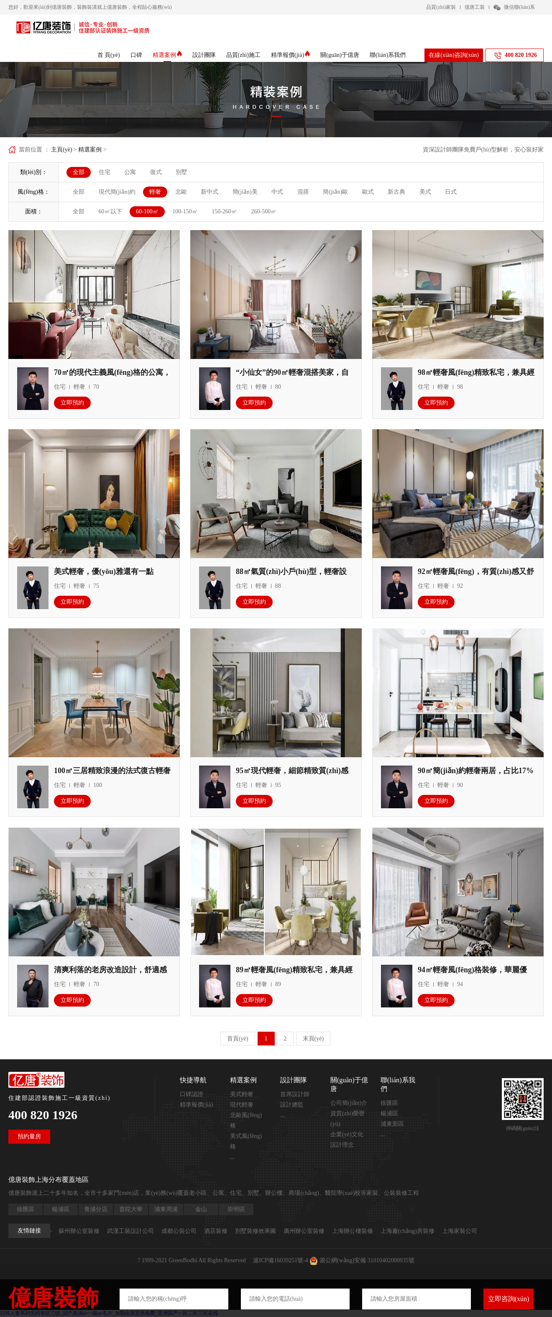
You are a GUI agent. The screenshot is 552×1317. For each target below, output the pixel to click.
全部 (78, 172)
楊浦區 (389, 1113)
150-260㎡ (224, 211)
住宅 (104, 172)
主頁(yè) (61, 149)
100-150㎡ (185, 211)
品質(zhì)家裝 (441, 7)
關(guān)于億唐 (339, 55)
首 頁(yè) (108, 55)
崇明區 (236, 1209)
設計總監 (292, 1105)
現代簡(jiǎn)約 (117, 192)
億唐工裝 (475, 7)
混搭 (303, 192)
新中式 (209, 192)
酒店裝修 (215, 1231)
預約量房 (29, 1136)
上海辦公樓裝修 (352, 1231)
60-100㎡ (147, 211)
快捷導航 (193, 1080)
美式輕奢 (241, 1094)
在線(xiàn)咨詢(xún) (454, 55)
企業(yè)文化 (346, 1134)
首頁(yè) (237, 1038)
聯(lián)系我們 (388, 55)
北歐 (181, 192)
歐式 (368, 192)
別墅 (181, 172)
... (232, 1157)
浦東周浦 (166, 1209)
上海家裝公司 (459, 1231)
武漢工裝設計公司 (130, 1231)
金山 (201, 1209)
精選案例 (167, 55)
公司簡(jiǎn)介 (348, 1103)
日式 (451, 192)
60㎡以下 (110, 211)
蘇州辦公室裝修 (79, 1231)
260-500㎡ (264, 211)
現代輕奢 (241, 1105)
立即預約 (72, 403)
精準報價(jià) (290, 55)
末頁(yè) (313, 1038)
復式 (156, 172)
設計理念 (342, 1145)
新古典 (396, 192)
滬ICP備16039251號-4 (280, 1260)
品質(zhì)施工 (243, 55)
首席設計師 (294, 1094)
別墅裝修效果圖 (255, 1231)
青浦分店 (95, 1209)
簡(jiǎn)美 (245, 192)
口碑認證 (191, 1094)
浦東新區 (392, 1124)
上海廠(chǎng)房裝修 (407, 1231)
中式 (277, 192)
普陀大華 (131, 1209)
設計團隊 (204, 55)
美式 (425, 192)
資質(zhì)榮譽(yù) (347, 1118)
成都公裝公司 (179, 1231)
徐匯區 (389, 1103)
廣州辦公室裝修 (304, 1231)
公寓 (130, 172)
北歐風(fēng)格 (246, 1120)
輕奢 (155, 192)
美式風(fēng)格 (246, 1141)
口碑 (136, 55)
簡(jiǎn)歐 (335, 192)
